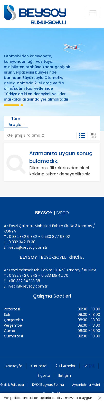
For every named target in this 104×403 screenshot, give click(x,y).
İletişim (64, 375)
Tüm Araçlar (15, 121)
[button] (26, 135)
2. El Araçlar (65, 366)
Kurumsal (39, 366)
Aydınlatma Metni (86, 384)
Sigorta (43, 375)
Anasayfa (13, 366)
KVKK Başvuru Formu (48, 384)
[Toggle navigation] (93, 13)
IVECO (89, 366)
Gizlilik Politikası (12, 384)
